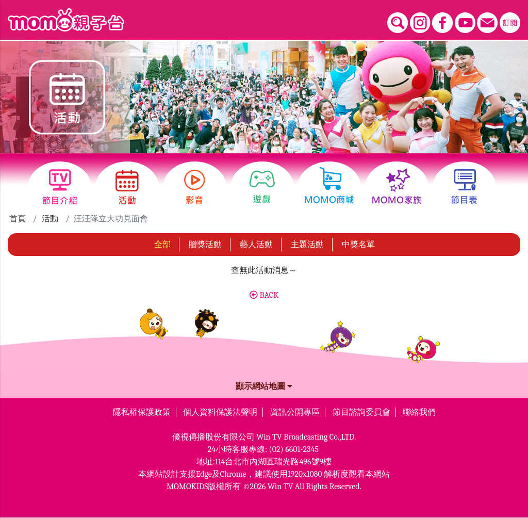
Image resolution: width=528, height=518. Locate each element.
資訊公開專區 (295, 412)
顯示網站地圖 (264, 386)
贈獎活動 (205, 244)
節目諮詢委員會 (361, 412)
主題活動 (307, 244)
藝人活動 (256, 244)
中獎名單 (358, 244)
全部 (162, 244)
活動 (50, 218)
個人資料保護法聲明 (220, 412)
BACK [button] (264, 295)
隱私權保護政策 (142, 412)
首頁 (17, 218)
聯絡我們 (419, 412)
